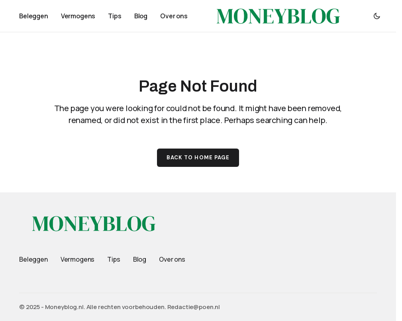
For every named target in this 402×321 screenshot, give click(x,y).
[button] (377, 16)
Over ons (172, 259)
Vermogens (78, 259)
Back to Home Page (198, 157)
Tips (113, 259)
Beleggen (33, 259)
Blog (139, 259)
